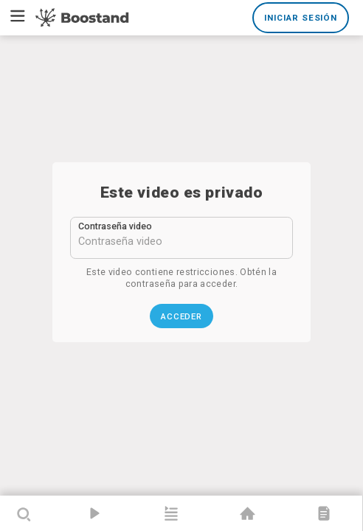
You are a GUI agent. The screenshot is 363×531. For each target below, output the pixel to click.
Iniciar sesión (300, 18)
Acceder (182, 316)
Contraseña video (115, 226)
